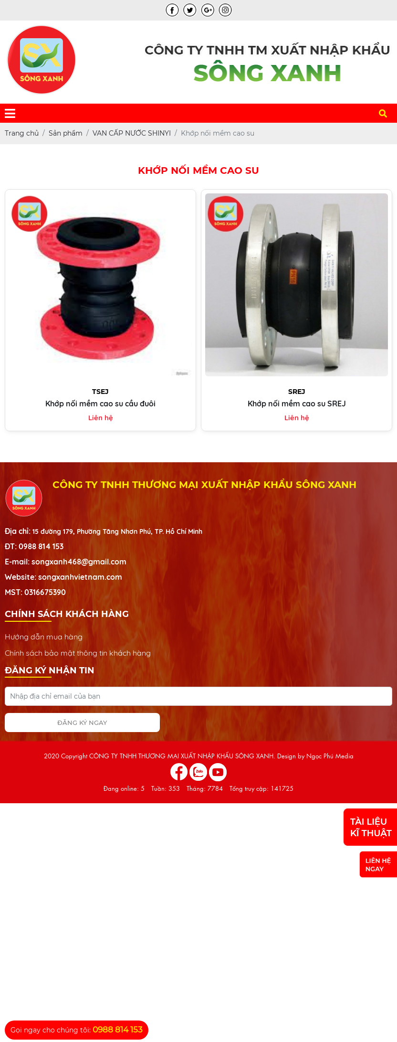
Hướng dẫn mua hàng (44, 636)
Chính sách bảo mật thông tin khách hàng (78, 653)
